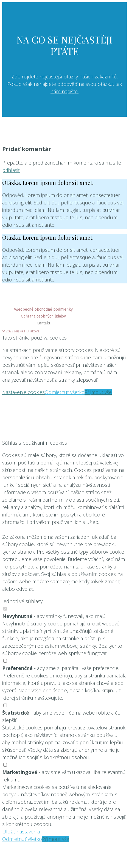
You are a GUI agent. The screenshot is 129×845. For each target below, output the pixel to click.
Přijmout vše (98, 392)
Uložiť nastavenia (21, 831)
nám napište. (64, 91)
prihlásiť (11, 170)
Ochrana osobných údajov (43, 316)
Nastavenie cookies (23, 392)
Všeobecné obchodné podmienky (43, 309)
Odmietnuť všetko (65, 392)
